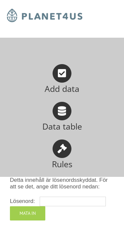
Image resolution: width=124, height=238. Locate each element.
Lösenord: (58, 201)
